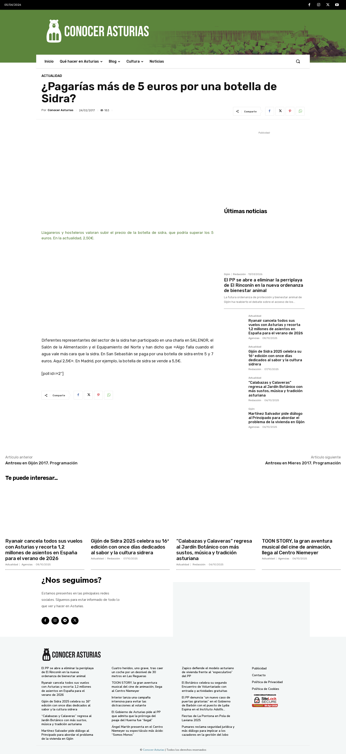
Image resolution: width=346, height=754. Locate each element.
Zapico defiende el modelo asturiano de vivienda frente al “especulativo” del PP (208, 672)
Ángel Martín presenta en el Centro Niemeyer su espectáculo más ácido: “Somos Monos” (137, 731)
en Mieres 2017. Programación (303, 463)
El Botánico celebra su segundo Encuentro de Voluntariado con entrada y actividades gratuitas (204, 687)
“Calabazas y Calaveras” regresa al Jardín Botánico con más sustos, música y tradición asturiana (275, 388)
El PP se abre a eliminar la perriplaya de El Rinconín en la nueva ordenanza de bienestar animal (263, 285)
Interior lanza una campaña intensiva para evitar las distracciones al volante (131, 701)
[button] (298, 61)
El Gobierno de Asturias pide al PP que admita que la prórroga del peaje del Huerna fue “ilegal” (136, 716)
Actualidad (51, 76)
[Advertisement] (264, 166)
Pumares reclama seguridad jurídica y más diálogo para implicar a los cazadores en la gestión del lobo (208, 731)
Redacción (239, 274)
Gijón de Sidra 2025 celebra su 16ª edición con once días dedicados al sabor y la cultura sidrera (275, 357)
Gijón (227, 274)
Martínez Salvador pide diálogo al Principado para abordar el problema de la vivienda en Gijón (276, 417)
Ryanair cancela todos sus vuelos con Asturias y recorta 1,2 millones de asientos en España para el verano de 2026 (275, 326)
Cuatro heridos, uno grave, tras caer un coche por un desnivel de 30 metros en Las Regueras (137, 672)
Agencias (253, 338)
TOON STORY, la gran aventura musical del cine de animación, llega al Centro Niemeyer (297, 547)
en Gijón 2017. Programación (41, 463)
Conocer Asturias (60, 110)
